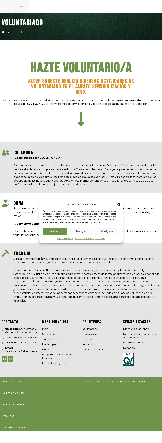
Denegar (81, 231)
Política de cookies (65, 238)
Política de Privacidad (84, 238)
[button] (117, 204)
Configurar (107, 231)
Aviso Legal (100, 238)
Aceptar (54, 231)
